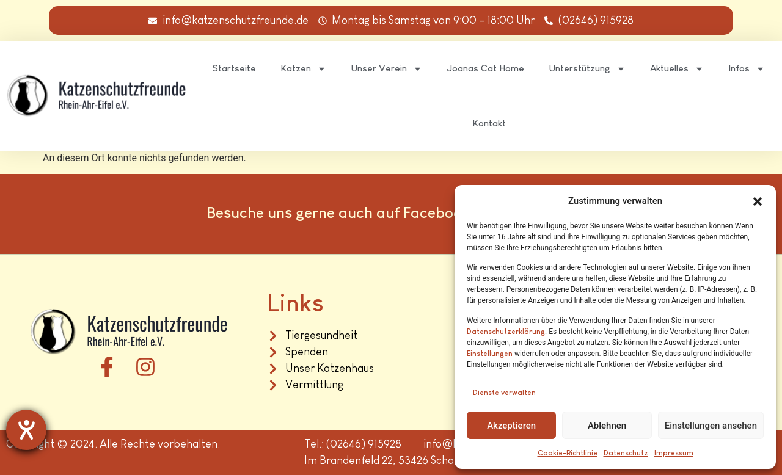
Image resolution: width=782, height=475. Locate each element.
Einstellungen (490, 353)
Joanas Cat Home (485, 68)
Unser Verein (386, 68)
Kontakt (489, 123)
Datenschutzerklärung (506, 331)
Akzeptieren (511, 425)
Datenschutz (626, 453)
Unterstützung (587, 68)
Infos (746, 68)
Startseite (234, 68)
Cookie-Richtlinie (567, 453)
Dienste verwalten (504, 392)
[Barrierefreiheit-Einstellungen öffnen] (26, 430)
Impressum (673, 453)
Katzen (303, 68)
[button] (757, 201)
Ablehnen (607, 425)
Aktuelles (677, 68)
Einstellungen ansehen (711, 425)
